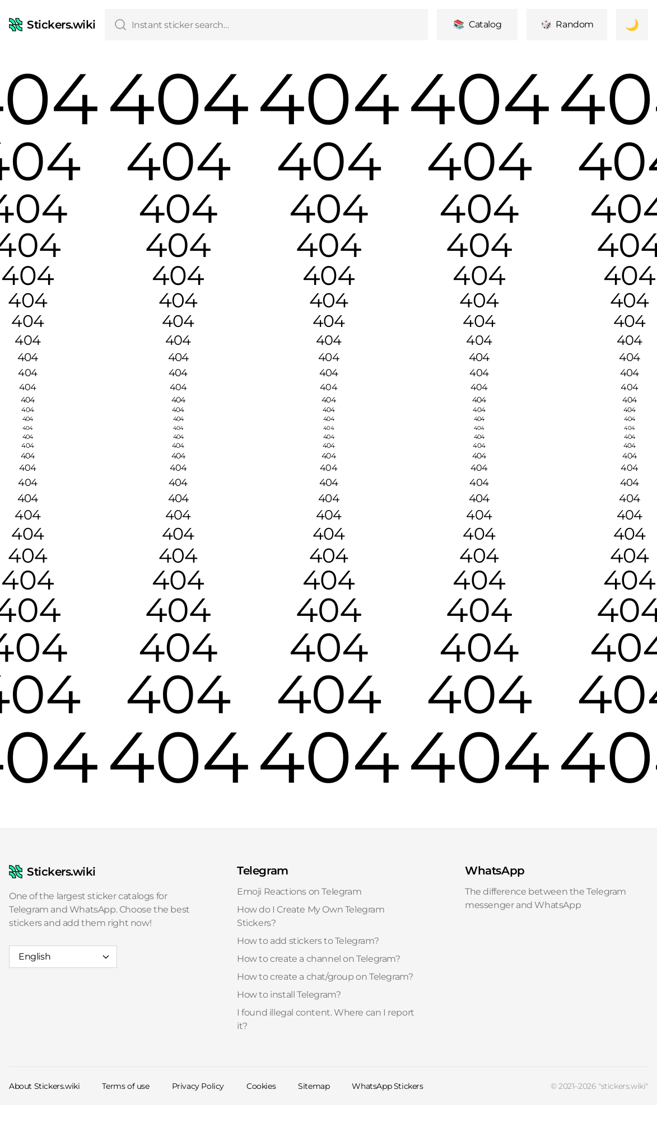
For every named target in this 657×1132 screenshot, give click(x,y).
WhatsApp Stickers (387, 1086)
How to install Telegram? (289, 994)
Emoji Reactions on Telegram (299, 891)
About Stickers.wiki (44, 1086)
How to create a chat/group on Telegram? (325, 976)
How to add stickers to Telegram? (308, 940)
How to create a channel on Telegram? (318, 958)
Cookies (261, 1086)
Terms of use (125, 1086)
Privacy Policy (198, 1086)
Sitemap (313, 1086)
